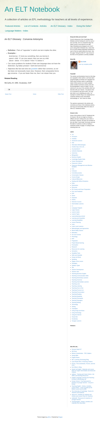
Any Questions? (76, 149)
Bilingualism (75, 155)
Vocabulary (75, 319)
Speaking (74, 259)
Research (74, 247)
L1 (72, 206)
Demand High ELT (77, 349)
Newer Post (8, 94)
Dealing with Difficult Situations (80, 181)
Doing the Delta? (84, 26)
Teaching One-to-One (77, 288)
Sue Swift (83, 61)
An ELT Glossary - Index (61, 26)
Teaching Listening (77, 286)
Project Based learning (78, 243)
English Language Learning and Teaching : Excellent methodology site (83, 378)
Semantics (74, 251)
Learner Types (75, 214)
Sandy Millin (75, 355)
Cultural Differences (77, 179)
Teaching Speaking (77, 296)
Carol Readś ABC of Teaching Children (82, 361)
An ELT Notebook (32, 9)
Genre (73, 195)
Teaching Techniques (77, 298)
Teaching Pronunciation (78, 292)
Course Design (76, 177)
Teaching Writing (76, 302)
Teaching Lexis (76, 284)
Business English (76, 157)
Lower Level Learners (77, 226)
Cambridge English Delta (78, 159)
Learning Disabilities (77, 220)
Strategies (74, 263)
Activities (74, 138)
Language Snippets (77, 208)
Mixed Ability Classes (77, 230)
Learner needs (75, 212)
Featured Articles (12, 26)
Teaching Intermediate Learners (80, 282)
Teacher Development (78, 269)
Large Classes (75, 210)
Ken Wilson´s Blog (77, 367)
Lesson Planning (76, 222)
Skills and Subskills (77, 255)
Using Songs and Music (78, 310)
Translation (75, 308)
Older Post (61, 94)
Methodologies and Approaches (80, 228)
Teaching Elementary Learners (80, 277)
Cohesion (74, 171)
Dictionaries (75, 185)
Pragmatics (75, 240)
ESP (73, 193)
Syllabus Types (76, 265)
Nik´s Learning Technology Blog (80, 359)
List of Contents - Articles (35, 26)
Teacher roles (75, 271)
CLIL (73, 169)
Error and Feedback (77, 191)
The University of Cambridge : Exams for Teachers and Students (83, 391)
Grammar (74, 197)
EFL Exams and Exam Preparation (81, 189)
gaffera (49, 417)
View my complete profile (85, 64)
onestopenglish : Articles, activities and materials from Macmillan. (82, 402)
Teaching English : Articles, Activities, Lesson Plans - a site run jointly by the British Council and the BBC (82, 387)
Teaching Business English (79, 273)
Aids (73, 142)
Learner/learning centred (78, 216)
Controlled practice (77, 173)
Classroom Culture (77, 163)
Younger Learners (76, 321)
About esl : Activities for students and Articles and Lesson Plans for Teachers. (82, 395)
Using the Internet (76, 314)
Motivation (74, 232)
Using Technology (76, 312)
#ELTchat (74, 351)
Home (34, 94)
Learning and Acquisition (78, 218)
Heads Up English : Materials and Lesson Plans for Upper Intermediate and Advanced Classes (83, 371)
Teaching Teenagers (77, 300)
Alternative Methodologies (79, 145)
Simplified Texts (76, 253)
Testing (74, 306)
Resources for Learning (78, 249)
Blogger (60, 417)
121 (73, 134)
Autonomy (74, 153)
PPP (73, 238)
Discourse (74, 187)
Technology (75, 304)
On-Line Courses (76, 234)
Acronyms (74, 136)
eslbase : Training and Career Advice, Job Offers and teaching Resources (83, 375)
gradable (34, 69)
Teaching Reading (76, 294)
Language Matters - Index (16, 31)
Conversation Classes (78, 175)
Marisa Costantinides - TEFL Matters (81, 353)
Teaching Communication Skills (80, 275)
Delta (73, 183)
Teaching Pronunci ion (78, 290)
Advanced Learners (77, 140)
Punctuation (75, 245)
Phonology (74, 236)
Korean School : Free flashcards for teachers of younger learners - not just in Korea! (82, 382)
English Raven (75, 357)
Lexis (73, 224)
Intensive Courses (76, 201)
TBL (73, 267)
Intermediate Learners (78, 204)
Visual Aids (75, 317)
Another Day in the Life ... (78, 147)
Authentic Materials (77, 151)
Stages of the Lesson (77, 261)
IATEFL (74, 199)
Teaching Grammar (77, 280)
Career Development (77, 161)
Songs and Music (76, 257)
